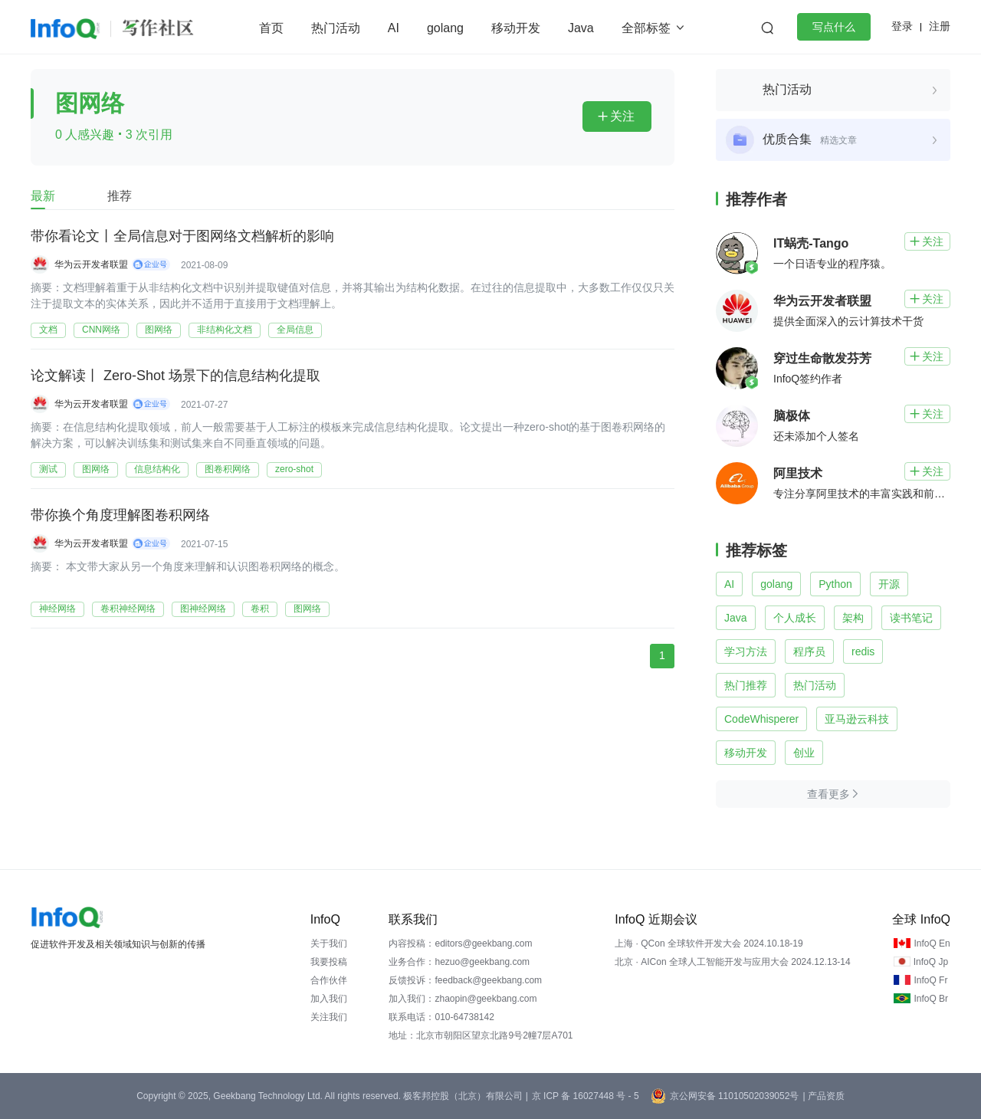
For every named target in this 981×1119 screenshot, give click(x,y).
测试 (48, 469)
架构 (853, 618)
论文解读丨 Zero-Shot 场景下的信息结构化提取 (175, 376)
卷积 (260, 608)
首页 (271, 27)
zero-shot (294, 469)
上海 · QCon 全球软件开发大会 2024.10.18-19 (708, 943)
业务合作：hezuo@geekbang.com (459, 962)
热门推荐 (745, 685)
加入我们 (328, 998)
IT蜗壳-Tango (810, 243)
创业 (804, 753)
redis (862, 651)
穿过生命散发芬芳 (822, 358)
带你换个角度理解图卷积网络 (120, 515)
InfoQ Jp (931, 962)
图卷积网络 (228, 469)
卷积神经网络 (128, 608)
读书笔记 (911, 618)
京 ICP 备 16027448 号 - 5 (585, 1096)
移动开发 (515, 27)
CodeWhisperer (761, 719)
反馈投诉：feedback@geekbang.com (465, 980)
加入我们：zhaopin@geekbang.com (462, 998)
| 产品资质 (823, 1096)
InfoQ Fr (930, 980)
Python (835, 584)
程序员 (809, 651)
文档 (48, 329)
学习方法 (745, 651)
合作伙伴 (328, 980)
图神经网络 (203, 608)
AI (393, 27)
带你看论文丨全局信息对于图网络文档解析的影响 (182, 236)
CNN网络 (101, 329)
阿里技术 (797, 473)
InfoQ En (932, 943)
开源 (889, 584)
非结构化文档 (224, 329)
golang (445, 27)
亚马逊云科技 (857, 719)
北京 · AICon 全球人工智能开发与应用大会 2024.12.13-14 (732, 962)
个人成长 (794, 618)
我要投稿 (328, 962)
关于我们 (328, 943)
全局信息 (295, 329)
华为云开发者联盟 (91, 264)
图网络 (158, 329)
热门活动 (335, 27)
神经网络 (57, 608)
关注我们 (328, 1017)
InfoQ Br (931, 998)
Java (581, 27)
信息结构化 (157, 469)
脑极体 (791, 415)
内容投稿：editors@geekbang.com (460, 943)
